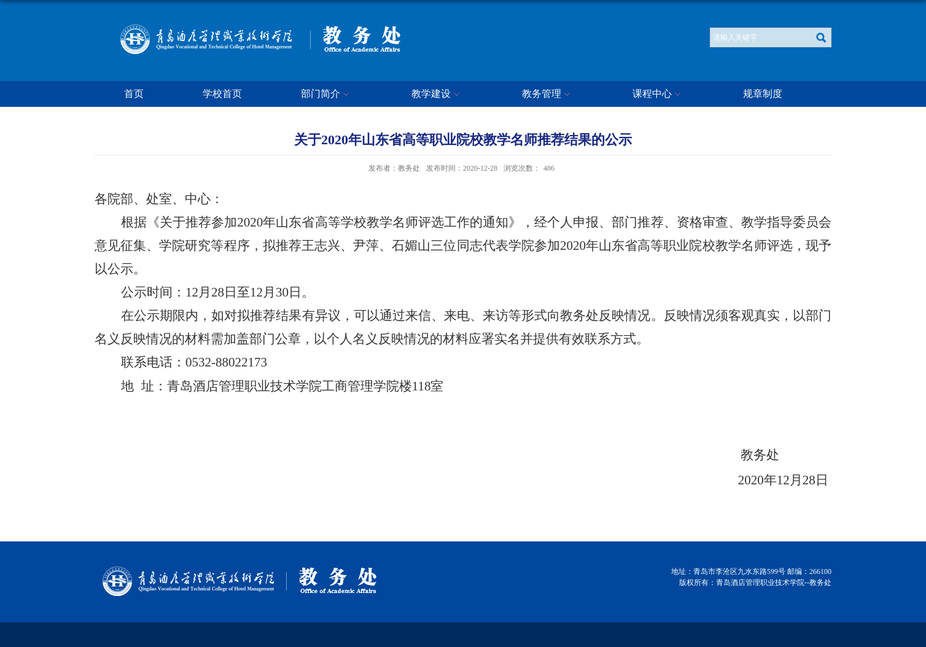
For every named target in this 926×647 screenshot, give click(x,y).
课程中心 (658, 94)
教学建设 (437, 94)
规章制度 (762, 93)
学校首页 (222, 93)
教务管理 (548, 94)
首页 (134, 93)
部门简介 (326, 94)
